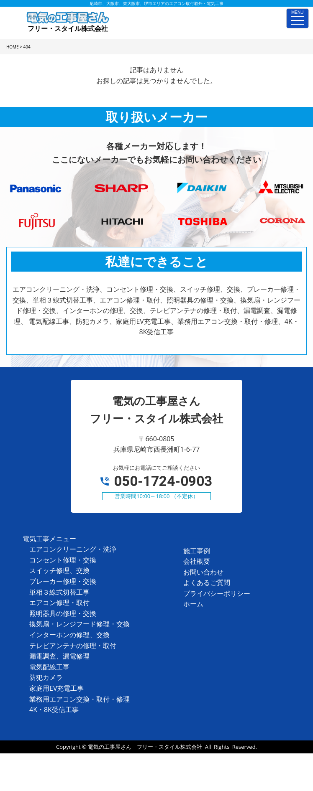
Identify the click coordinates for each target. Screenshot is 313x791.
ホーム (193, 603)
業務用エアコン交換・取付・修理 (79, 699)
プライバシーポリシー (216, 593)
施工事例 (196, 550)
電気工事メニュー (49, 538)
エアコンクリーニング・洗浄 (72, 549)
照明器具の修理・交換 (62, 613)
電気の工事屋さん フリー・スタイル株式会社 (145, 746)
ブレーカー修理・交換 (62, 581)
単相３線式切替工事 (59, 592)
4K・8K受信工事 (54, 709)
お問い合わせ (203, 572)
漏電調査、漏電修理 (59, 656)
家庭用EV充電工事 (56, 688)
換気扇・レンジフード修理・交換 (79, 623)
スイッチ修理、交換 (59, 570)
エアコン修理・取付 (59, 602)
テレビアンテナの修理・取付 (72, 645)
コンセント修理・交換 (62, 560)
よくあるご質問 (206, 582)
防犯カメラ (46, 677)
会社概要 (196, 561)
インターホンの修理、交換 (69, 634)
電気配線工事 (49, 666)
